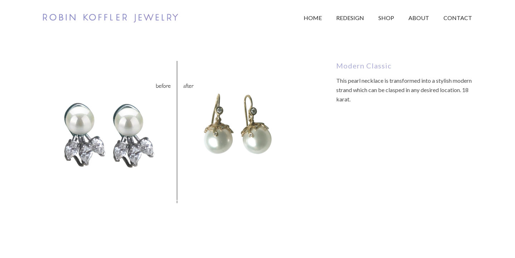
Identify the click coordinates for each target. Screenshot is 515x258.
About (418, 17)
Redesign (350, 17)
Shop (386, 17)
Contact (457, 17)
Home (313, 17)
